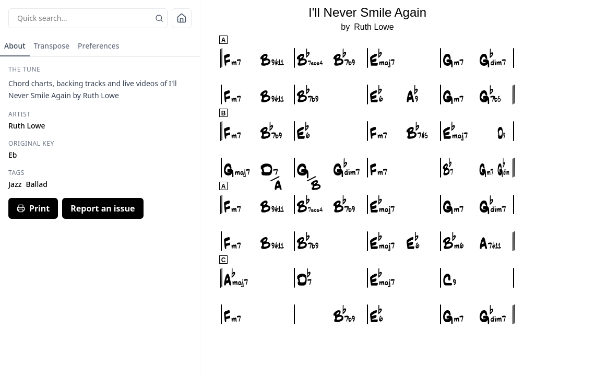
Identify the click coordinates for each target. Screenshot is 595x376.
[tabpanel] (100, 142)
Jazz (14, 184)
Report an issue (102, 208)
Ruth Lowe (374, 26)
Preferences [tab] (98, 46)
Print (33, 208)
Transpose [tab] (51, 46)
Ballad (36, 184)
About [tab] (15, 46)
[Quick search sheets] (88, 18)
